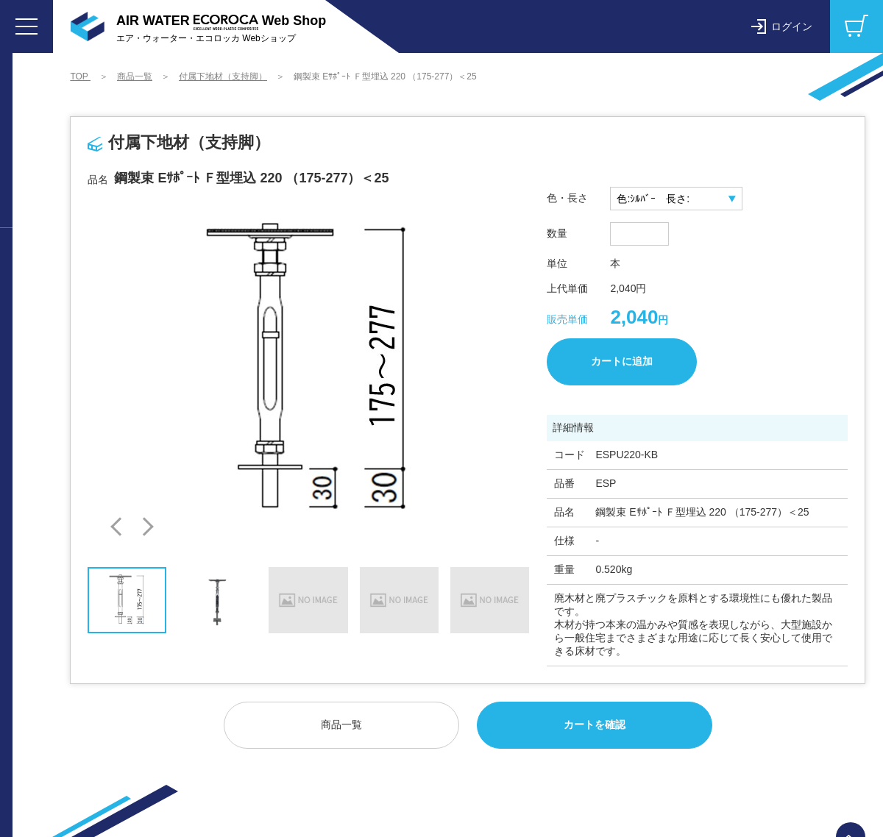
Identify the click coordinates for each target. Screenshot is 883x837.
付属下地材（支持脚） (224, 76)
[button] (120, 527)
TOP (81, 76)
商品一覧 (135, 76)
